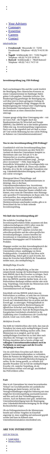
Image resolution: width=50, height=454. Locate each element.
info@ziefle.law (10, 43)
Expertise (14, 31)
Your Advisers (17, 23)
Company (14, 27)
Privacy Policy (14, 441)
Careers (13, 34)
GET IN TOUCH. (10, 434)
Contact (13, 38)
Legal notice (13, 439)
